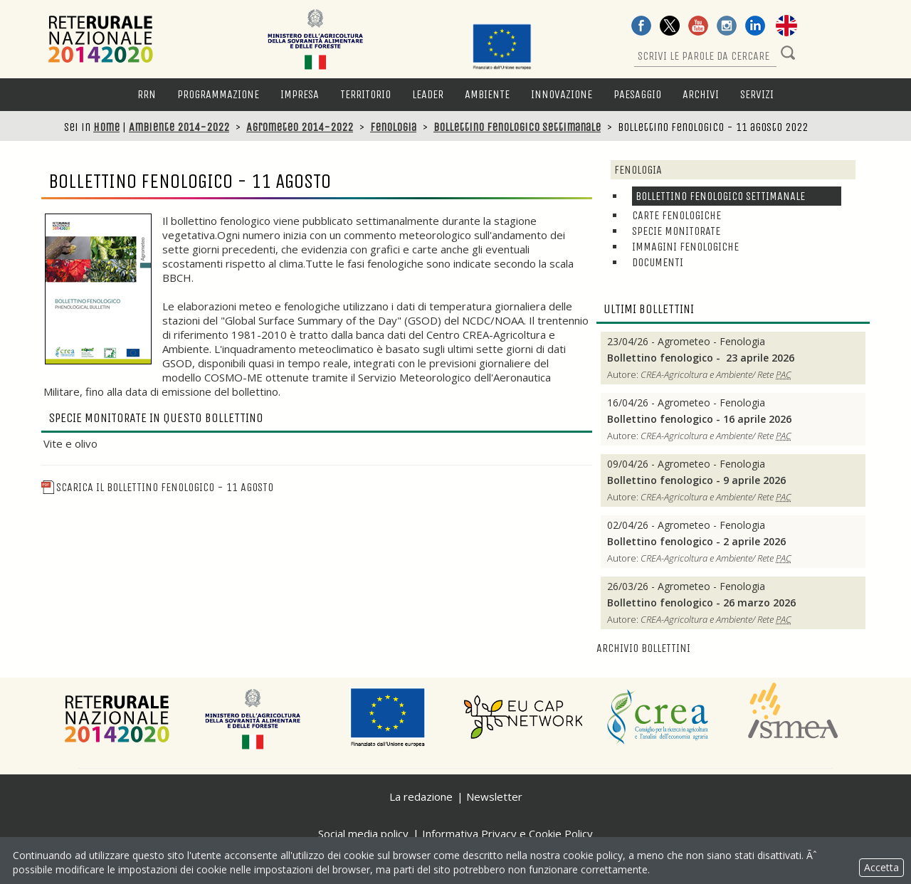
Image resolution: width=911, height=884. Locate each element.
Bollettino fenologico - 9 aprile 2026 (696, 480)
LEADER (427, 94)
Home (106, 127)
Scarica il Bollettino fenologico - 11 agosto (157, 487)
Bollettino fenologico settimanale (517, 127)
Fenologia (393, 127)
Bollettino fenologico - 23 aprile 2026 (702, 358)
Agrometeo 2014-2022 (299, 127)
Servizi (757, 94)
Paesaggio (637, 94)
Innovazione (561, 94)
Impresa (299, 94)
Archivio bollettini (643, 648)
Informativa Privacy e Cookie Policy (507, 833)
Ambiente (487, 94)
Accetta (881, 867)
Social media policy (363, 833)
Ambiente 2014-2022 (179, 127)
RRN (146, 94)
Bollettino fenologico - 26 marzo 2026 (701, 602)
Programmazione (218, 94)
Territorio (365, 94)
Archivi (701, 94)
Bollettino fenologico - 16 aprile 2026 (699, 419)
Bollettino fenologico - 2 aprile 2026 (696, 541)
